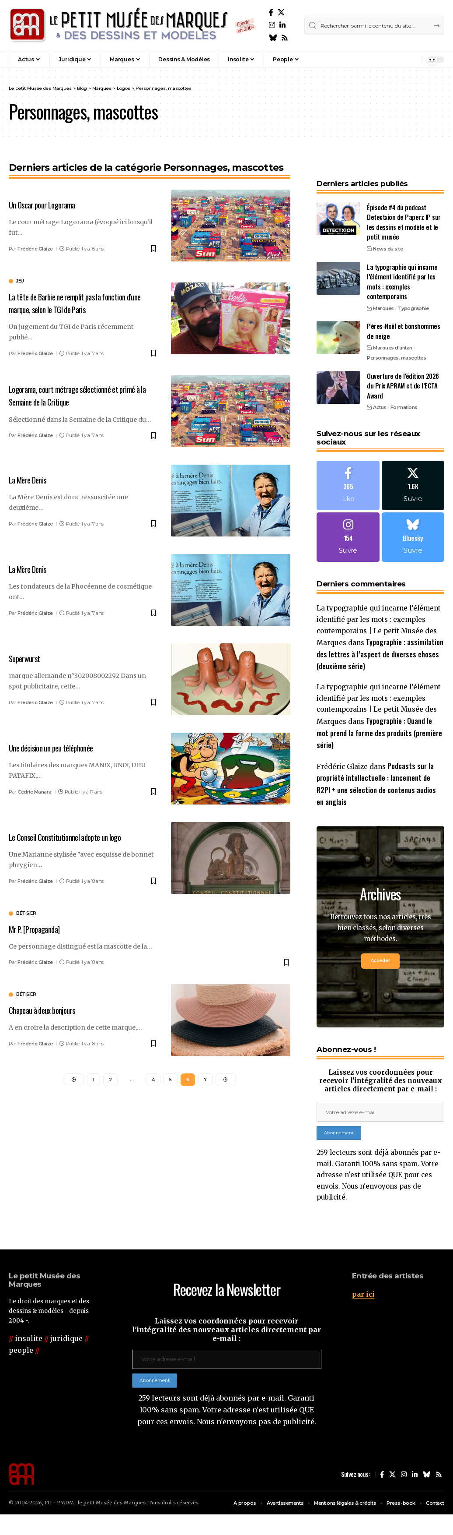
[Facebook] (271, 12)
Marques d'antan (392, 330)
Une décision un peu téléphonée (58, 747)
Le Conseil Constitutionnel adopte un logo (74, 836)
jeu (20, 281)
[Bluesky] (273, 38)
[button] (396, 59)
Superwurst (27, 657)
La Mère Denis (31, 479)
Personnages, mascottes (396, 340)
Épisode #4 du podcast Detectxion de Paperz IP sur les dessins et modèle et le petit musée (404, 204)
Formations (404, 390)
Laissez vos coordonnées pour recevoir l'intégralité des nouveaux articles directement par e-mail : (380, 1082)
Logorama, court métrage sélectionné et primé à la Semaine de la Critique (81, 394)
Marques (383, 291)
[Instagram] (272, 25)
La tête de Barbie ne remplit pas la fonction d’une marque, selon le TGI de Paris (76, 302)
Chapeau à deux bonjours (48, 1009)
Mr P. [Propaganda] (39, 928)
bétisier (26, 912)
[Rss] (284, 38)
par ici (364, 1310)
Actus (380, 390)
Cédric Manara (34, 791)
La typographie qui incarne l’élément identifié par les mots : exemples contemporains (402, 264)
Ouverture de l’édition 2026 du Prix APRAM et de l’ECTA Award (403, 368)
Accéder (380, 957)
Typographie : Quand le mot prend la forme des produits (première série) (380, 725)
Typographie (413, 291)
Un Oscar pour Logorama (47, 205)
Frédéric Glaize (35, 249)
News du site (388, 231)
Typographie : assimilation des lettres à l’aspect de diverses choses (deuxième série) (380, 643)
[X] (281, 12)
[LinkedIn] (282, 25)
